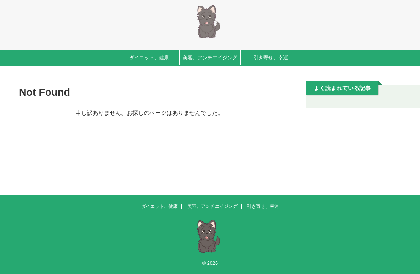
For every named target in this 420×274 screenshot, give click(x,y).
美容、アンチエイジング (210, 57)
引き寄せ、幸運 (270, 57)
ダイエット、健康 (149, 57)
